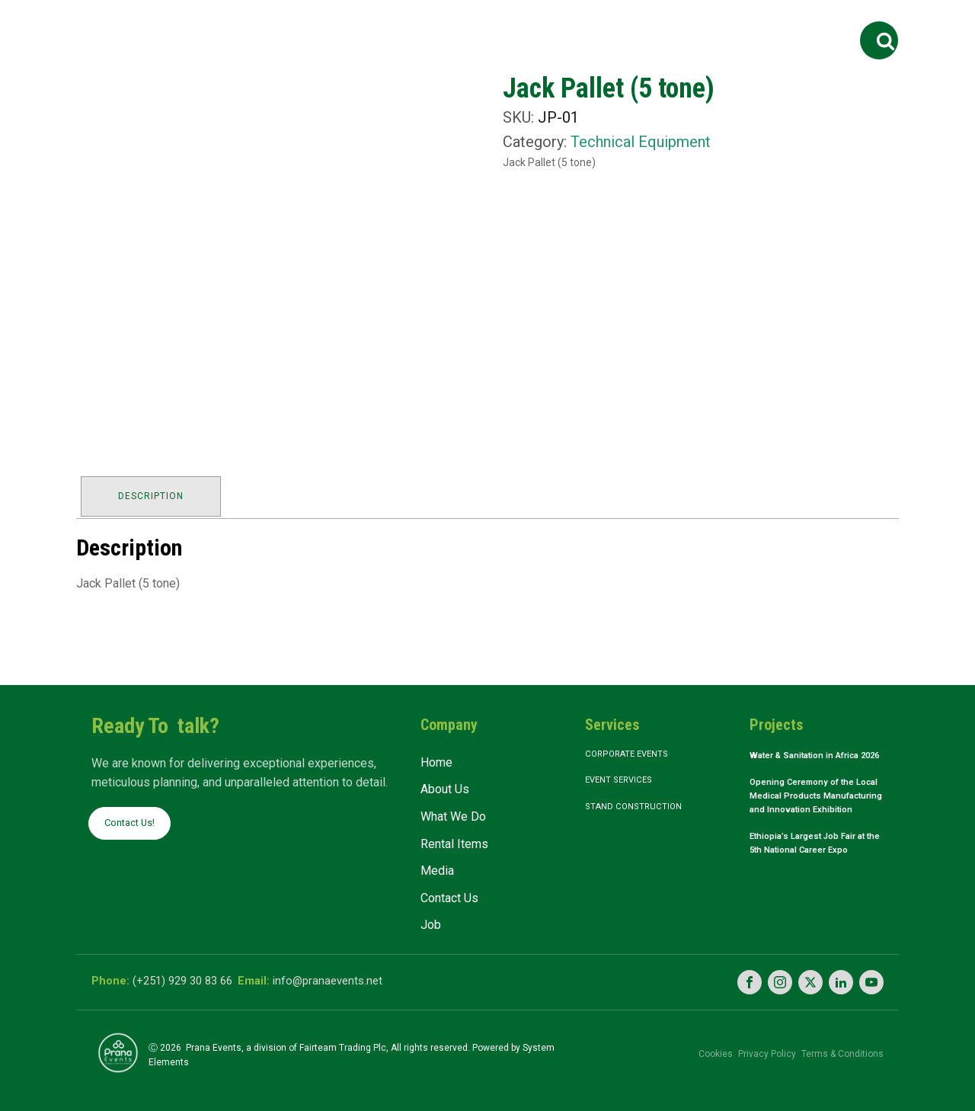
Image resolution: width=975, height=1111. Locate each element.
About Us (318, 25)
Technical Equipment (641, 142)
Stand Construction (643, 808)
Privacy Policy (754, 1046)
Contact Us (681, 25)
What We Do (406, 25)
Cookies (690, 1046)
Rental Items (514, 25)
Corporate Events (637, 750)
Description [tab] (154, 493)
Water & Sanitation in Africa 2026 (802, 760)
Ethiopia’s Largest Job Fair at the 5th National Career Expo (817, 881)
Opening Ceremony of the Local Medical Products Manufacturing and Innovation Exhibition (813, 817)
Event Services (628, 779)
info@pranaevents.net (356, 976)
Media (595, 25)
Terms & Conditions (842, 1046)
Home (248, 25)
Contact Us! (134, 819)
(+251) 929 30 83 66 (189, 976)
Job (750, 25)
